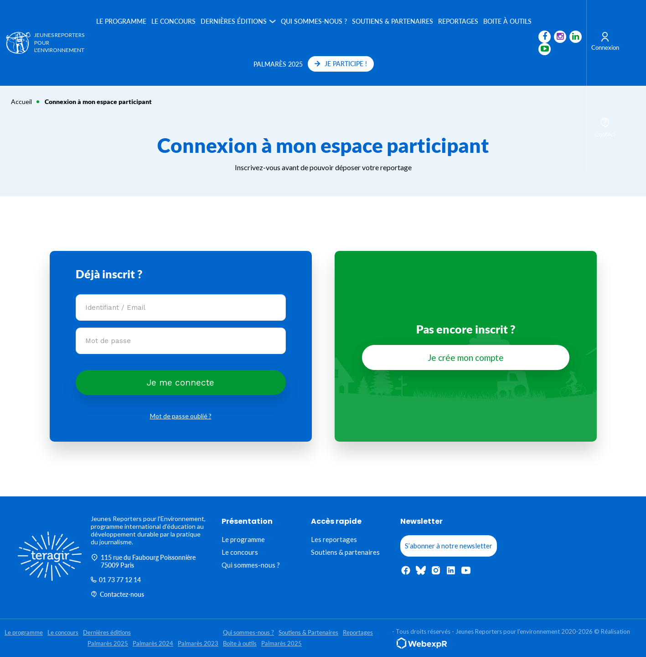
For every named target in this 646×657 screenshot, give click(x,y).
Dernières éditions (233, 21)
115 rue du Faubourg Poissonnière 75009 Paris (143, 561)
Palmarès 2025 (277, 64)
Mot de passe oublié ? (181, 416)
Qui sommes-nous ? (313, 21)
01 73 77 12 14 (116, 580)
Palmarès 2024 (153, 643)
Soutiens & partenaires (345, 552)
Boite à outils (506, 21)
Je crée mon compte (466, 357)
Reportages (457, 21)
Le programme (120, 21)
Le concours (172, 21)
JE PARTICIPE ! (340, 64)
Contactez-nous (117, 594)
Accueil (21, 101)
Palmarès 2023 (198, 643)
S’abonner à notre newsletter (448, 546)
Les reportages (334, 539)
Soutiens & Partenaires (391, 21)
